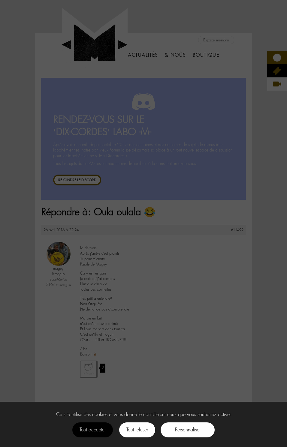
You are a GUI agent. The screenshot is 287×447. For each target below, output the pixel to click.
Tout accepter (93, 430)
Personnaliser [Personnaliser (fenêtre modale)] (188, 430)
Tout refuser (137, 430)
